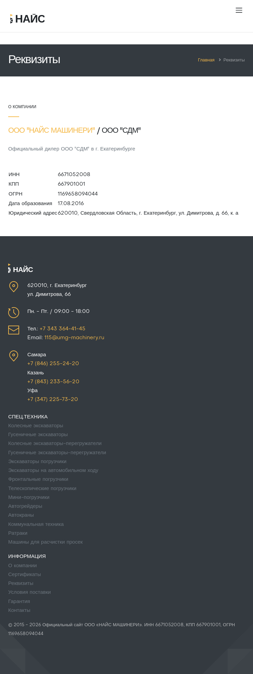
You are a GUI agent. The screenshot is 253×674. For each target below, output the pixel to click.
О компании (22, 565)
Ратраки (17, 533)
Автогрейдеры (25, 506)
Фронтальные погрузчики (38, 479)
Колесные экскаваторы (35, 426)
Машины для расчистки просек (45, 542)
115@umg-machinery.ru (74, 337)
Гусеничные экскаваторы (38, 434)
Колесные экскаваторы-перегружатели (55, 443)
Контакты (19, 610)
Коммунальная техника (36, 524)
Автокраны (21, 515)
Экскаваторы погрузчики (37, 461)
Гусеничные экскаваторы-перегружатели (57, 452)
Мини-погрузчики (29, 497)
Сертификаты (24, 574)
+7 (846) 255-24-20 (53, 363)
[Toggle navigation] (239, 10)
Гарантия (19, 601)
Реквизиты (21, 583)
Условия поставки (29, 592)
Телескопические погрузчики (42, 488)
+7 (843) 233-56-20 (53, 381)
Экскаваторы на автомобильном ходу (53, 470)
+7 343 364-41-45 (62, 329)
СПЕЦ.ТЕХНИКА (28, 417)
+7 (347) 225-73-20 (52, 399)
